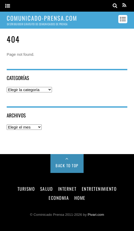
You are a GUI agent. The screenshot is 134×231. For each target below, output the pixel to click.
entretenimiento (99, 188)
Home (79, 197)
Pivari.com (96, 215)
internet (67, 188)
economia (59, 197)
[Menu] (8, 6)
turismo (26, 188)
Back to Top (67, 165)
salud (46, 188)
